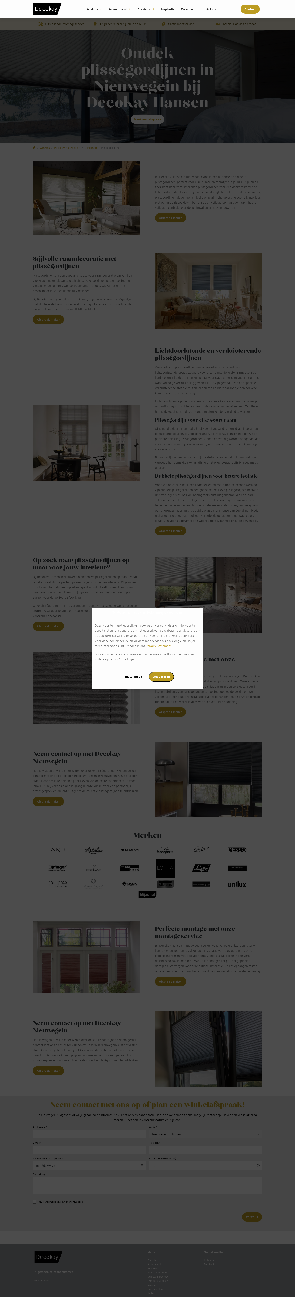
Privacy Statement (158, 646)
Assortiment (118, 9)
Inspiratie (168, 9)
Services (144, 9)
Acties (211, 9)
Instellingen (133, 677)
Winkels (92, 9)
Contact (250, 9)
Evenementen (190, 9)
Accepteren (161, 677)
